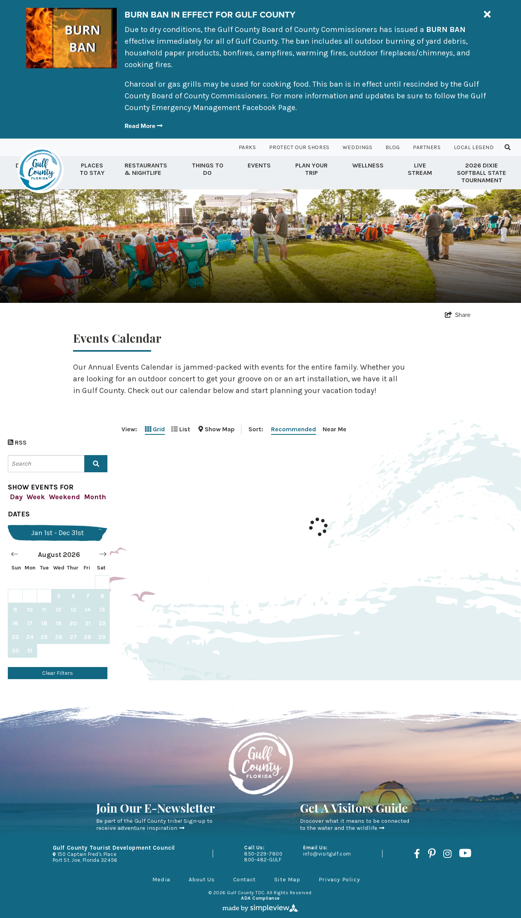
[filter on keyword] (95, 463)
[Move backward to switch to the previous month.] (14, 555)
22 (102, 623)
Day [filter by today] (16, 497)
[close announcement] (487, 15)
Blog (392, 147)
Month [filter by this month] (95, 497)
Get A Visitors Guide (354, 810)
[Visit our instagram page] (447, 853)
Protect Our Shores (299, 147)
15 (102, 609)
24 (30, 636)
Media (161, 879)
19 (59, 623)
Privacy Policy (339, 879)
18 (44, 623)
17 (29, 623)
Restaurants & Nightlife (146, 169)
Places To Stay (92, 169)
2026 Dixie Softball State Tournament (481, 173)
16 (15, 623)
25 (44, 636)
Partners (427, 147)
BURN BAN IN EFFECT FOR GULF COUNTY (210, 14)
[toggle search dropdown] (507, 147)
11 (44, 609)
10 (30, 609)
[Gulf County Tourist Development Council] (41, 170)
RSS (17, 442)
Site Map (287, 879)
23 (15, 636)
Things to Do (207, 169)
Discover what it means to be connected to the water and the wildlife (355, 824)
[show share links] (457, 315)
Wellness (368, 165)
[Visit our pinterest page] (431, 853)
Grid (155, 429)
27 (73, 636)
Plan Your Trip (311, 169)
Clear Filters (57, 673)
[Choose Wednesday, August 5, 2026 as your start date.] (59, 596)
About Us (202, 879)
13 (73, 609)
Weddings (357, 147)
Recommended (293, 429)
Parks (247, 147)
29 (102, 636)
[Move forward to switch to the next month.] (103, 555)
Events (259, 165)
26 (58, 636)
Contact (244, 879)
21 (88, 623)
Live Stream (420, 169)
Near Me (334, 429)
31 (29, 650)
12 (58, 609)
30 (15, 650)
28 (87, 636)
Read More (143, 125)
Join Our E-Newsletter (155, 810)
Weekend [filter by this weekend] (64, 497)
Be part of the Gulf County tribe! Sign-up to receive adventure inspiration (154, 824)
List (180, 429)
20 (73, 623)
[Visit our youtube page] (465, 853)
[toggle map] (216, 429)
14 (88, 609)
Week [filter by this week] (36, 497)
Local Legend (474, 147)
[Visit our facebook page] (417, 853)
